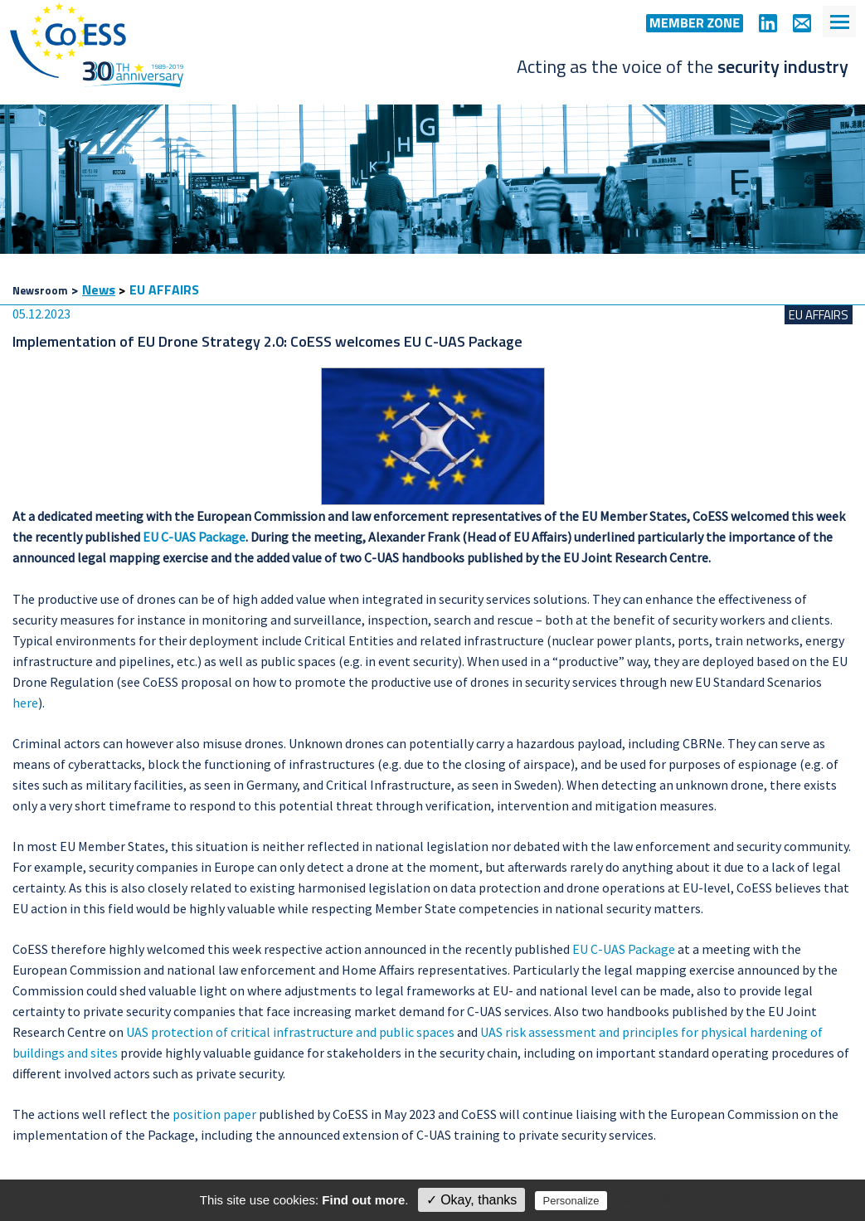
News (98, 289)
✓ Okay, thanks (472, 1200)
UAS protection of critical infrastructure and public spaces (290, 1032)
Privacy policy (647, 1200)
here (25, 702)
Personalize (571, 1200)
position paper (214, 1114)
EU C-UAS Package (194, 536)
